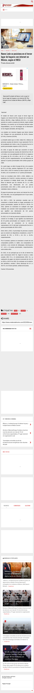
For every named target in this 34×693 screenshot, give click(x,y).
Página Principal (6, 683)
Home (2, 50)
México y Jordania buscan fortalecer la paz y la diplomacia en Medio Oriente (16, 573)
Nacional (8, 50)
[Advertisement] (17, 290)
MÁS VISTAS (6, 452)
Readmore (11, 586)
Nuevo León (14, 50)
